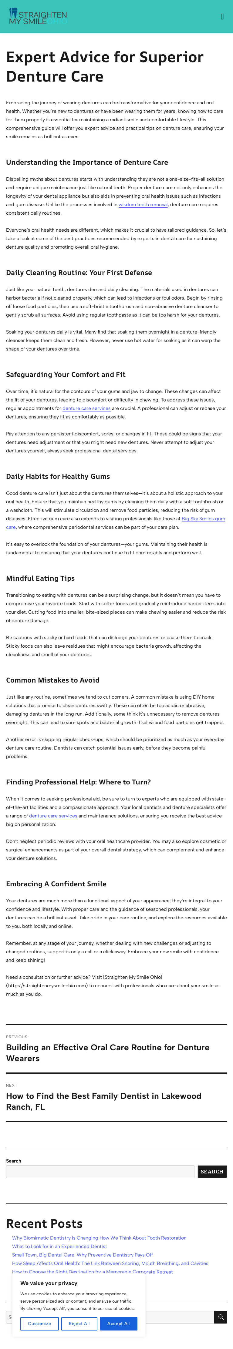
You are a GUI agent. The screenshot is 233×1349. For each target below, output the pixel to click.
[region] (79, 1305)
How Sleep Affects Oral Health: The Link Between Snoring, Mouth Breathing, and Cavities (110, 1263)
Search (13, 1161)
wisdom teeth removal (143, 204)
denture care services (86, 408)
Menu (222, 16)
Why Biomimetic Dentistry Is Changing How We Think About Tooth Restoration (99, 1238)
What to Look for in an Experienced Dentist (59, 1246)
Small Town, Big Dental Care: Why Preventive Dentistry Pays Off (82, 1255)
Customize (39, 1323)
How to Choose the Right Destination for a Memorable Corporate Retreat (92, 1272)
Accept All (118, 1323)
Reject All (79, 1323)
